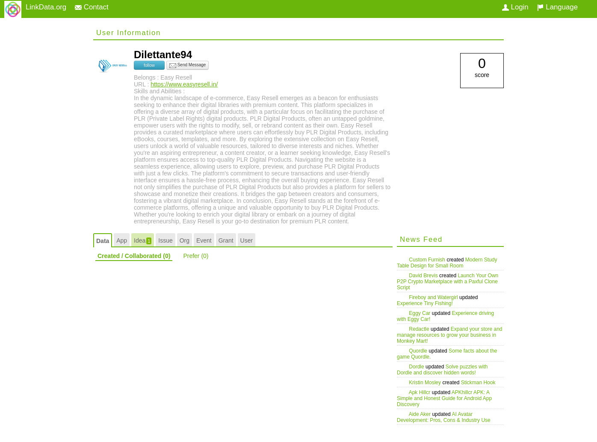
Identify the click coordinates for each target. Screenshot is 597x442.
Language (557, 7)
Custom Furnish (427, 260)
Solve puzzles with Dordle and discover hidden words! (442, 370)
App (121, 240)
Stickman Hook (478, 383)
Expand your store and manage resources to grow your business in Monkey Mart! (449, 335)
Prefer (195, 255)
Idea (142, 240)
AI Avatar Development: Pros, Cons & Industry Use (444, 417)
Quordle (419, 351)
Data (102, 240)
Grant (226, 240)
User (246, 240)
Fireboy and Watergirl (434, 297)
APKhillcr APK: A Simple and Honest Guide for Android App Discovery (444, 398)
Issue (165, 240)
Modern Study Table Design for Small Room (447, 263)
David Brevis (424, 276)
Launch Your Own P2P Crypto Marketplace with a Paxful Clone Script (447, 282)
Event (204, 240)
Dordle (417, 367)
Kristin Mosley (425, 383)
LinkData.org (46, 7)
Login (515, 7)
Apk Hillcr (420, 392)
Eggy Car (420, 313)
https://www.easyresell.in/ (184, 84)
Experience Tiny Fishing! (425, 303)
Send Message (187, 65)
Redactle (420, 329)
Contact (92, 7)
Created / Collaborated (134, 255)
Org (184, 240)
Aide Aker (420, 414)
